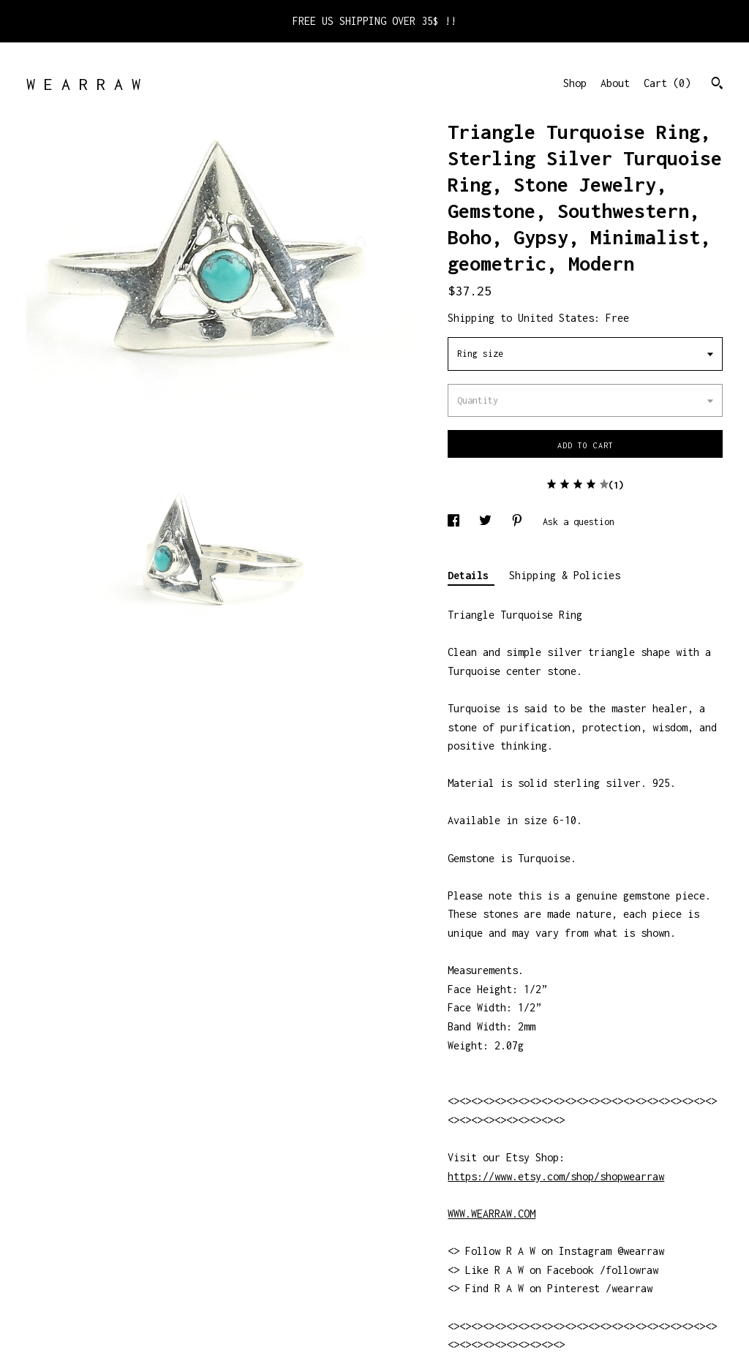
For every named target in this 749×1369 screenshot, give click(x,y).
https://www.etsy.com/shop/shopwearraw (556, 1176)
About (615, 83)
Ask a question (578, 521)
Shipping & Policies (564, 575)
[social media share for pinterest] (519, 521)
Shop (575, 83)
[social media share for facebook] (456, 521)
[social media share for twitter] (488, 521)
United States (556, 318)
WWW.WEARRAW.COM (491, 1213)
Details (471, 575)
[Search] (717, 85)
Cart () (667, 83)
